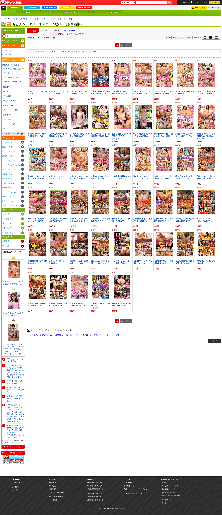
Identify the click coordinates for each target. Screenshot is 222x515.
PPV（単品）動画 (9, 41)
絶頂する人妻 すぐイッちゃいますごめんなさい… (15, 389)
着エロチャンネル (9, 169)
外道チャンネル (8, 156)
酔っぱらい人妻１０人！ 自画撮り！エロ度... (185, 177)
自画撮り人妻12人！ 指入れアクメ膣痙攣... (122, 220)
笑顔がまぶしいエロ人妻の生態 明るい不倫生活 (13, 314)
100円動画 (53, 500)
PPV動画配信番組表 (94, 483)
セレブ (109, 335)
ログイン (214, 2)
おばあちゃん (46, 335)
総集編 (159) (8, 105)
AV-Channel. (109, 508)
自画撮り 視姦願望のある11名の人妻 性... (58, 305)
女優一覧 (5, 73)
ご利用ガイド (185, 2)
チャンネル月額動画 (56, 492)
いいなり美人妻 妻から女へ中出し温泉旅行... (142, 135)
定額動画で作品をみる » (11, 81)
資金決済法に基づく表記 (170, 496)
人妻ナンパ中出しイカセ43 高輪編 (15, 360)
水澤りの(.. (201, 139)
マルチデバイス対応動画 (74, 34)
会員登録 (204, 2)
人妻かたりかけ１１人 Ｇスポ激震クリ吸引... (142, 92)
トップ (4, 19)
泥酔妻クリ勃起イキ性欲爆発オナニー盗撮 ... (79, 262)
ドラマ (77, 335)
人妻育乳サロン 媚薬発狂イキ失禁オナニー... (58, 220)
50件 (175, 37)
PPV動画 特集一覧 (56, 497)
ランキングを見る (13, 447)
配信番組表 (6, 55)
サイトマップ (166, 500)
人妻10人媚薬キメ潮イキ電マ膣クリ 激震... (58, 135)
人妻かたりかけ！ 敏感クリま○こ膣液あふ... (142, 220)
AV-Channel (11, 2)
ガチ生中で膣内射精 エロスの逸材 (14, 382)
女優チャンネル (8, 142)
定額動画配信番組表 (94, 493)
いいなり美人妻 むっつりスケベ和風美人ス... (79, 135)
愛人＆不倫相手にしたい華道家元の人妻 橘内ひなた (13, 283)
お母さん (87, 335)
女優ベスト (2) (9, 124)
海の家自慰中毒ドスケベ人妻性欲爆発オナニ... (37, 135)
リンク (163, 503)
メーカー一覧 (7, 50)
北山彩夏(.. (95, 308)
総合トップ (53, 483)
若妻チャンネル (41, 19)
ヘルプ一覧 (128, 483)
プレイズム (93, 13)
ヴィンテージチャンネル (11, 165)
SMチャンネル (7, 201)
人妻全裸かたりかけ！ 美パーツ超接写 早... (121, 92)
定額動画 (6, 241)
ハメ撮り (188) (9, 91)
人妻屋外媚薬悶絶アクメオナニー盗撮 (121, 177)
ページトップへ (214, 341)
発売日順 (72, 31)
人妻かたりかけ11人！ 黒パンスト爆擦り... (58, 92)
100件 (181, 37)
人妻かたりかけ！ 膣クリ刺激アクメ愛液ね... (163, 177)
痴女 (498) (7, 96)
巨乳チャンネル (8, 147)
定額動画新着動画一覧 (95, 500)
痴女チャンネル (8, 197)
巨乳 (36, 335)
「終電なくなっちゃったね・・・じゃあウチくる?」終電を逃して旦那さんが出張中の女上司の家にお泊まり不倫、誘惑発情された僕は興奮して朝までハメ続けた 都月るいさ (15, 413)
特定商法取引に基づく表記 (171, 492)
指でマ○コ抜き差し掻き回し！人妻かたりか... (100, 262)
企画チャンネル (8, 188)
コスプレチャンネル (10, 174)
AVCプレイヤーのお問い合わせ (136, 489)
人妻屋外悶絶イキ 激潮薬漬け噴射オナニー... (100, 92)
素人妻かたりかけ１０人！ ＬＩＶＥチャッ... (37, 177)
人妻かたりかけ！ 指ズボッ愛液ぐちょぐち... (79, 92)
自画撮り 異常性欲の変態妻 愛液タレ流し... (121, 305)
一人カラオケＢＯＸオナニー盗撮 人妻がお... (121, 262)
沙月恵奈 (115, 139)
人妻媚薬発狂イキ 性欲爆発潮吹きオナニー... (100, 220)
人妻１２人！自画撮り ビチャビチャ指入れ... (37, 220)
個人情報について (168, 489)
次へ (128, 45)
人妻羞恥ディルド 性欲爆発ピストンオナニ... (142, 262)
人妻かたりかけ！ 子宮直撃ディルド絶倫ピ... (163, 92)
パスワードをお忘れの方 (133, 493)
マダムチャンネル (9, 151)
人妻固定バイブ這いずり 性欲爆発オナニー (207, 262)
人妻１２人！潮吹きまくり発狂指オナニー (58, 262)
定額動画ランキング (94, 497)
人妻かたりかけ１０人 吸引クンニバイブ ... (58, 177)
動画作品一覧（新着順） (11, 65)
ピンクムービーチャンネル (12, 206)
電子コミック (7, 246)
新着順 (56, 31)
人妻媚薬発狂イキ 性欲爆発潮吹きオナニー (163, 262)
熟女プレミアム (71, 13)
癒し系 (69, 335)
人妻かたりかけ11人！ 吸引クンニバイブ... (37, 92)
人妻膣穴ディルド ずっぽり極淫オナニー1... (163, 220)
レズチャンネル (8, 183)
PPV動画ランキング (94, 486)
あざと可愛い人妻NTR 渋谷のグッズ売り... (121, 135)
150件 (188, 37)
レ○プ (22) (7, 119)
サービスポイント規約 (169, 486)
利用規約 (164, 483)
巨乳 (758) (7, 87)
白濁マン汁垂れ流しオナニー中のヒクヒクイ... (79, 305)
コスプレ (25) (8, 129)
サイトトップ (12, 36)
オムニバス (99, 335)
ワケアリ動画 (114, 13)
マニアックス (50, 13)
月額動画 (52, 489)
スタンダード (28, 13)
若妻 (31, 60)
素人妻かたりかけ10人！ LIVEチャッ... (184, 92)
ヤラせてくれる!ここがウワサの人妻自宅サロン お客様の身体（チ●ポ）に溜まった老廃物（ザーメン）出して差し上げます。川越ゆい (13, 349)
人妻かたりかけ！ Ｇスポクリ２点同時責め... (79, 177)
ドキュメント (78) (10, 110)
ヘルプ (195, 2)
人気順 (64, 31)
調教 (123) (7, 115)
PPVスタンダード (9, 45)
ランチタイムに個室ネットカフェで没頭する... (206, 220)
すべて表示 (58, 34)
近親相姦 (59, 335)
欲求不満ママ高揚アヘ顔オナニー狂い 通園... (163, 135)
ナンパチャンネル (9, 192)
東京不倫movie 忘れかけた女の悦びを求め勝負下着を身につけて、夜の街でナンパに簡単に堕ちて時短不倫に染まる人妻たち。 (15, 431)
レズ (29, 335)
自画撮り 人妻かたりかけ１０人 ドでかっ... (206, 92)
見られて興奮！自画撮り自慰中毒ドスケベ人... (184, 262)
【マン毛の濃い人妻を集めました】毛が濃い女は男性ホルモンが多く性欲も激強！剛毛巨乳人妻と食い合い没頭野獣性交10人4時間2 (15, 371)
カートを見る (200, 8)
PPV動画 (14, 19)
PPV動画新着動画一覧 (95, 489)
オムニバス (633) (10, 101)
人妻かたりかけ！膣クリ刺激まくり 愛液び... (100, 177)
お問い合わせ (129, 486)
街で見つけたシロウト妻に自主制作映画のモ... (100, 135)
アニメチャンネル (9, 160)
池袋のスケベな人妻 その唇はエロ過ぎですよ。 (15, 398)
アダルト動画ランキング (11, 77)
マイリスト (215, 8)
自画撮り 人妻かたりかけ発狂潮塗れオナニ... (184, 220)
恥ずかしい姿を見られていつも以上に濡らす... (79, 220)
